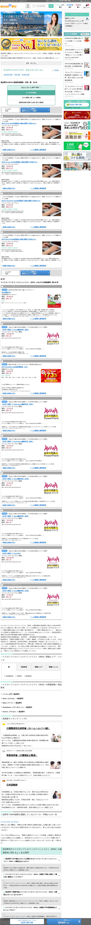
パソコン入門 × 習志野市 (11, 694)
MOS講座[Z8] (6, 292)
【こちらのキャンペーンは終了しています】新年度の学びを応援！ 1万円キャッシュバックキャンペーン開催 (77, 91)
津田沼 (19, 676)
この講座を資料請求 (39, 150)
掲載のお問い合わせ (85, 1)
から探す (60, 6)
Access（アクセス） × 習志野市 (14, 711)
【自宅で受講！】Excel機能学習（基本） (16, 330)
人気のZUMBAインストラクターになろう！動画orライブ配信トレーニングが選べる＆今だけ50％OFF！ (77, 54)
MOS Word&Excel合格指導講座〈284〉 (15, 367)
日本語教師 (12, 785)
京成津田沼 (9, 676)
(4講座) (31, 92)
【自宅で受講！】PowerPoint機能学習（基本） (18, 441)
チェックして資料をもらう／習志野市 (15, 116)
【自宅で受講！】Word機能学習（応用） (16, 479)
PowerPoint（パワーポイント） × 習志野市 (17, 707)
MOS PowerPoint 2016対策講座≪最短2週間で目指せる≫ (21, 201)
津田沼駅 (17, 74)
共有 (27, 6)
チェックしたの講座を (64, 921)
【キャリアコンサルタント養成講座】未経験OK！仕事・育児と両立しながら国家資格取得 (77, 77)
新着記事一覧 (85, 34)
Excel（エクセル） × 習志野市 (13, 698)
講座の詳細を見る (9, 150)
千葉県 (56, 70)
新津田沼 (29, 676)
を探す (70, 6)
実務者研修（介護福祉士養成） (22, 755)
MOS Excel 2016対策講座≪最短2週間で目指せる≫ (19, 123)
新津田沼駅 (26, 74)
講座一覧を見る (31, 63)
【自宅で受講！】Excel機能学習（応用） (16, 591)
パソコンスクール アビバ (10, 822)
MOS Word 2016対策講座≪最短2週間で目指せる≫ (19, 239)
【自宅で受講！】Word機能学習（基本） (16, 516)
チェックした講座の (34, 110)
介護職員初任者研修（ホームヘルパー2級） (28, 728)
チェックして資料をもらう (11, 286)
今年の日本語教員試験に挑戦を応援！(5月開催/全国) (77, 66)
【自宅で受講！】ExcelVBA (11, 553)
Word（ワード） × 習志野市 (12, 703)
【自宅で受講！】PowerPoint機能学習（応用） (18, 404)
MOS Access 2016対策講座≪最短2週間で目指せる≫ (20, 162)
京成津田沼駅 (7, 74)
